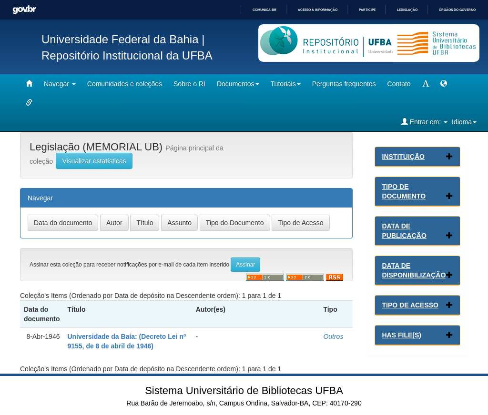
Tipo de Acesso (410, 305)
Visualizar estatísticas (94, 161)
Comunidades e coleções (124, 84)
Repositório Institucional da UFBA (127, 55)
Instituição (403, 156)
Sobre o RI (189, 84)
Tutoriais (286, 84)
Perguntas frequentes (344, 84)
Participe (367, 10)
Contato (399, 84)
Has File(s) (401, 335)
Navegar (60, 84)
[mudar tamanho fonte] (426, 83)
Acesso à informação (317, 10)
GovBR (24, 9)
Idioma (464, 122)
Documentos (238, 84)
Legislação (407, 10)
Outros (333, 336)
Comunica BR (264, 10)
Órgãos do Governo (457, 10)
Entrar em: (424, 122)
